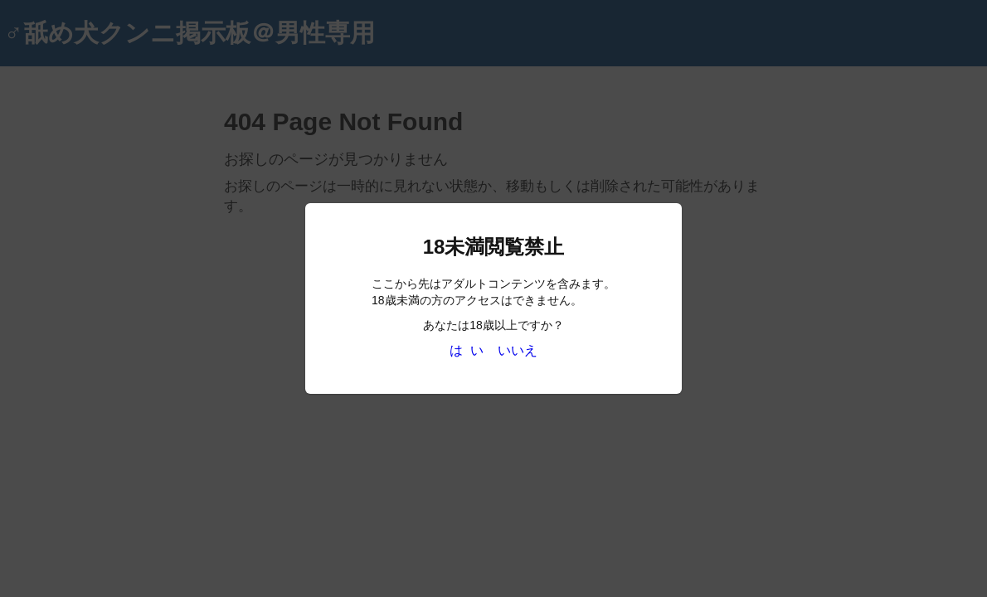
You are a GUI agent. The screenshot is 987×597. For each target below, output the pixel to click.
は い (467, 350)
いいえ (517, 350)
